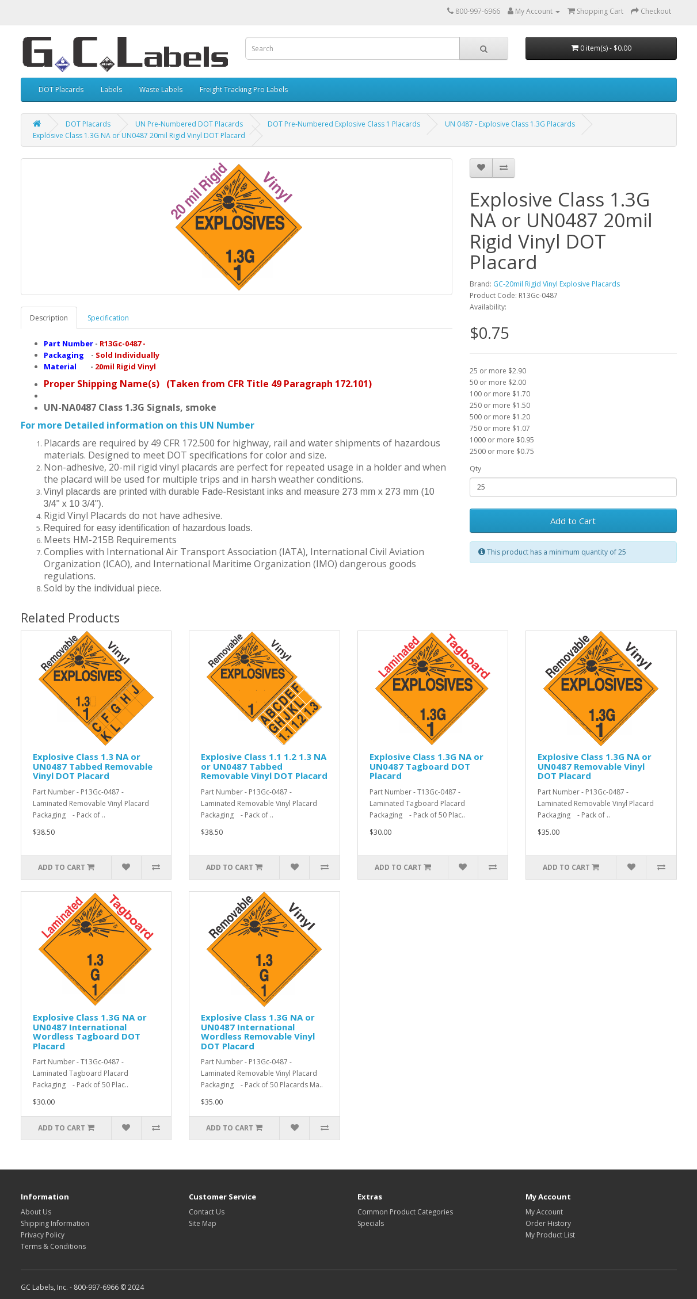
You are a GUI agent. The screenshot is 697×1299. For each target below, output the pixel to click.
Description (49, 318)
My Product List (550, 1235)
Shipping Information (55, 1223)
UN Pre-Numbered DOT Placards (189, 124)
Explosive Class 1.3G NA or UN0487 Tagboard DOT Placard (426, 766)
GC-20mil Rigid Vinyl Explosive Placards (556, 284)
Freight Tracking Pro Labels (244, 89)
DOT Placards (61, 89)
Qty (475, 468)
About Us (36, 1212)
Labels (111, 89)
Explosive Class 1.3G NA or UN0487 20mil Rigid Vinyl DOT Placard (139, 135)
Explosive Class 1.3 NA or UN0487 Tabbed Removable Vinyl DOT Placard (93, 766)
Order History (548, 1223)
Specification (108, 318)
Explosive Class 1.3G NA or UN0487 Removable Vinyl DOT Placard (595, 766)
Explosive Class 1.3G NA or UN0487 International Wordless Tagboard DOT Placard (90, 1031)
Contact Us (206, 1212)
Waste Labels (160, 89)
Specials (370, 1223)
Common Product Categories (405, 1212)
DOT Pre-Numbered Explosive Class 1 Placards (344, 124)
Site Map (202, 1223)
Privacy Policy (42, 1235)
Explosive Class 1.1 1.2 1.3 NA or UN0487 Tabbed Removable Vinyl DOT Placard (264, 766)
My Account (544, 1212)
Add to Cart (573, 520)
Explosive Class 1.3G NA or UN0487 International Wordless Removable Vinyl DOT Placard (258, 1031)
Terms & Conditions (53, 1246)
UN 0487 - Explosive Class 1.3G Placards (510, 124)
